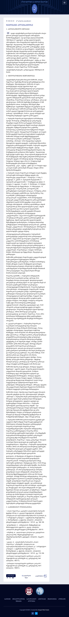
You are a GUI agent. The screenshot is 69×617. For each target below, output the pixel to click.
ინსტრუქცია (52, 599)
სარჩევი (7, 599)
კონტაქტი (62, 599)
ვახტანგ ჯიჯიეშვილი (23, 21)
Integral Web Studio (43, 610)
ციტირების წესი (26, 576)
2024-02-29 (10, 21)
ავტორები (42, 599)
